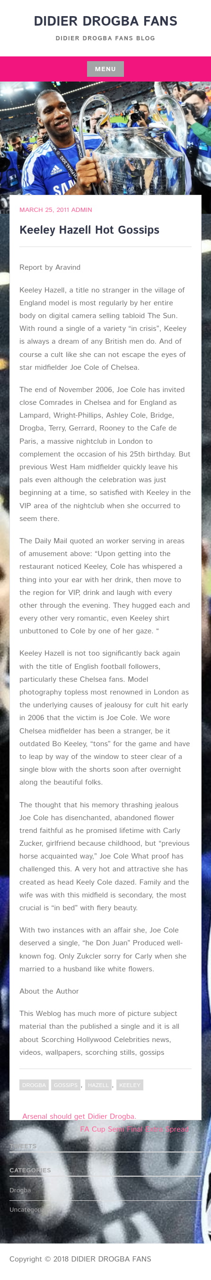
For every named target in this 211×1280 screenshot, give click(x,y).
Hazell (98, 1085)
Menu (105, 69)
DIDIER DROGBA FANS (105, 21)
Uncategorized (30, 1210)
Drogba (34, 1085)
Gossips (66, 1085)
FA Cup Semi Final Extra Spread (134, 1129)
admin (81, 210)
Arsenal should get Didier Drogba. (79, 1116)
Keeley (129, 1085)
